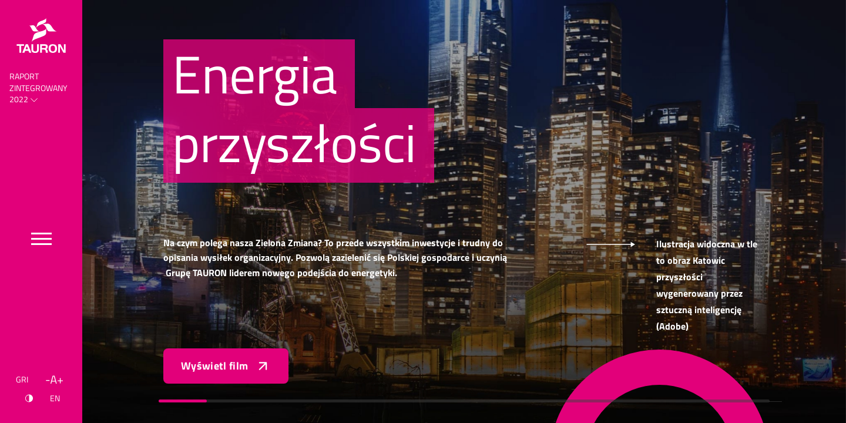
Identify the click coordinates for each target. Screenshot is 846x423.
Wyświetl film (226, 366)
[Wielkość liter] (54, 379)
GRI (22, 379)
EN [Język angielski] (55, 398)
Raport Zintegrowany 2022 (38, 87)
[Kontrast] (29, 398)
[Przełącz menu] (41, 239)
